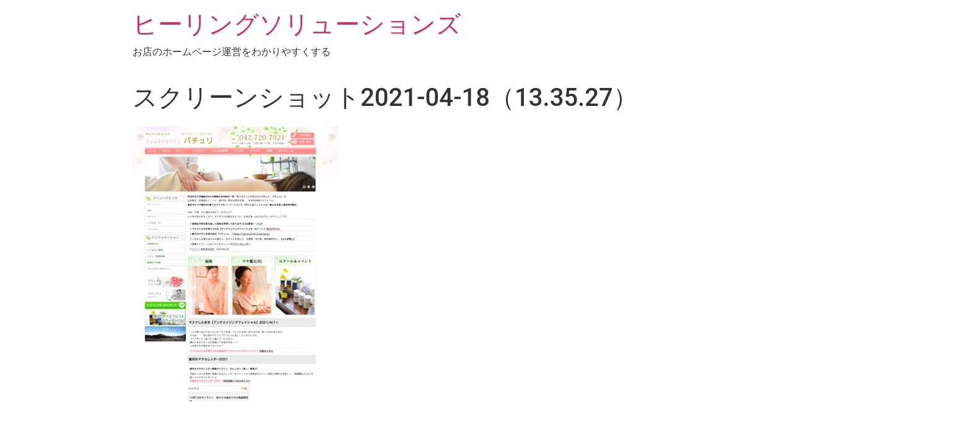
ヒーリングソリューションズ (297, 24)
